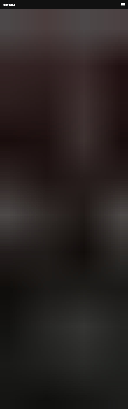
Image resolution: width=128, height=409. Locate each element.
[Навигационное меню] (123, 4)
